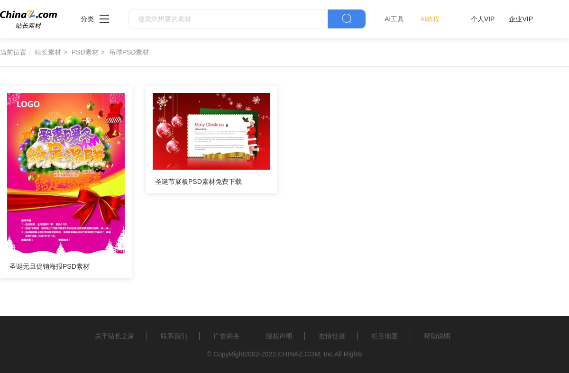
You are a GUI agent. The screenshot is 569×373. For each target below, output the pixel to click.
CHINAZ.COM (299, 354)
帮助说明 (437, 336)
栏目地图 (384, 336)
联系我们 (174, 336)
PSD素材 (85, 52)
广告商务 (226, 336)
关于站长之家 (115, 336)
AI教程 (430, 19)
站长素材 (48, 52)
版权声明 (279, 336)
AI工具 (394, 19)
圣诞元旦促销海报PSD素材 (49, 266)
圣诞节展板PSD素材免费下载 (198, 181)
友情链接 (332, 336)
